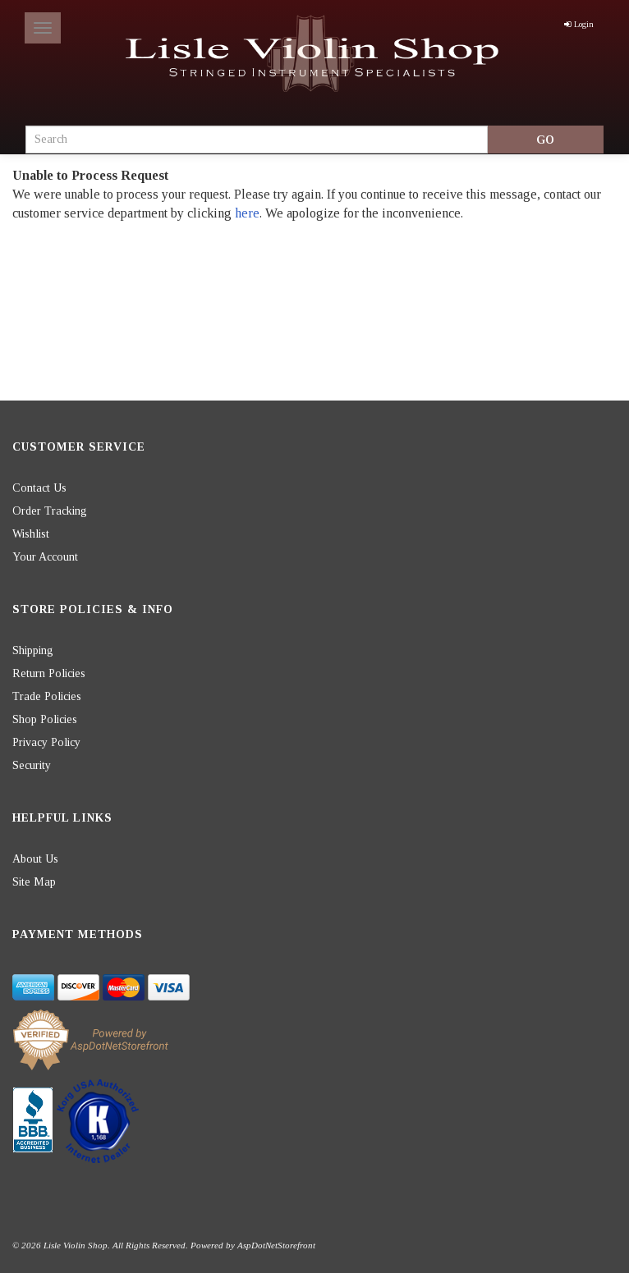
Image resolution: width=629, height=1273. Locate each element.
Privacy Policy (46, 742)
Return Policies (48, 673)
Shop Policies (44, 719)
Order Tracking (49, 511)
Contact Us (39, 488)
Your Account (45, 557)
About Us (35, 859)
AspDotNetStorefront (276, 1245)
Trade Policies (46, 696)
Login (579, 24)
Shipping (32, 650)
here (247, 213)
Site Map (34, 882)
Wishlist (30, 534)
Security (31, 765)
